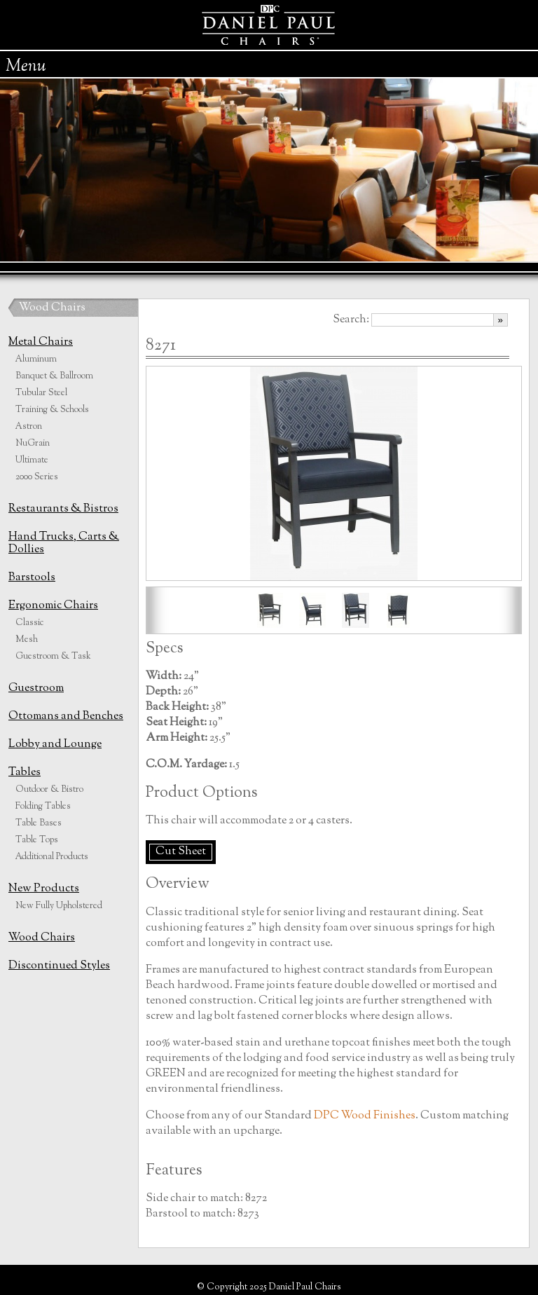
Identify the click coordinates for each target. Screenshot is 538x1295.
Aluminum (36, 359)
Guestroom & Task (53, 656)
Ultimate (31, 460)
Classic (29, 623)
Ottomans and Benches (65, 716)
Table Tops (36, 840)
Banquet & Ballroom (54, 376)
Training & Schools (52, 410)
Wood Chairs (52, 308)
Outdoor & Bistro (49, 789)
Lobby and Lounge (55, 744)
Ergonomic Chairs (53, 606)
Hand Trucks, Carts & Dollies (63, 543)
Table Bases (38, 823)
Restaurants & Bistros (63, 509)
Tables (24, 773)
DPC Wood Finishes (364, 1116)
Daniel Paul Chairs (269, 25)
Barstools (31, 578)
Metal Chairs (40, 342)
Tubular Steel (41, 393)
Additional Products (51, 857)
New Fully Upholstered (58, 906)
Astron (28, 426)
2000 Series (36, 477)
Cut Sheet (181, 852)
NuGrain (32, 443)
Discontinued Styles (59, 966)
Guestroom (36, 688)
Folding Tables (43, 806)
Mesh (26, 639)
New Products (43, 889)
